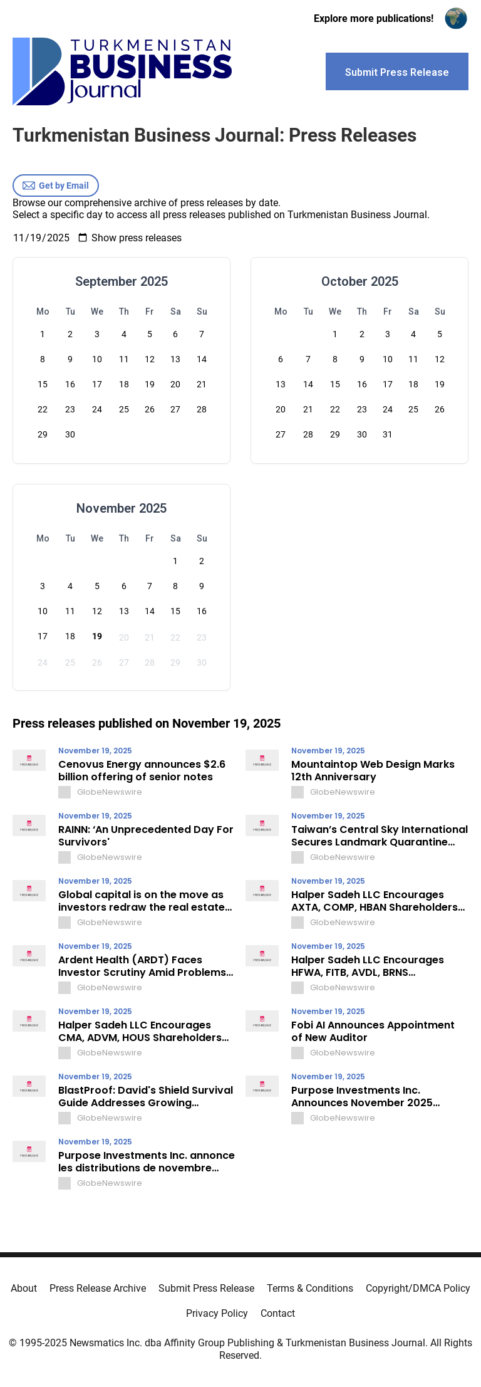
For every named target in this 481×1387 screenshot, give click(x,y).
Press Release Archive (97, 1288)
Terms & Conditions (310, 1288)
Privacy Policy (217, 1313)
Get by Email (56, 185)
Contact (278, 1313)
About (24, 1288)
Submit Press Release (206, 1288)
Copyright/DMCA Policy (418, 1288)
